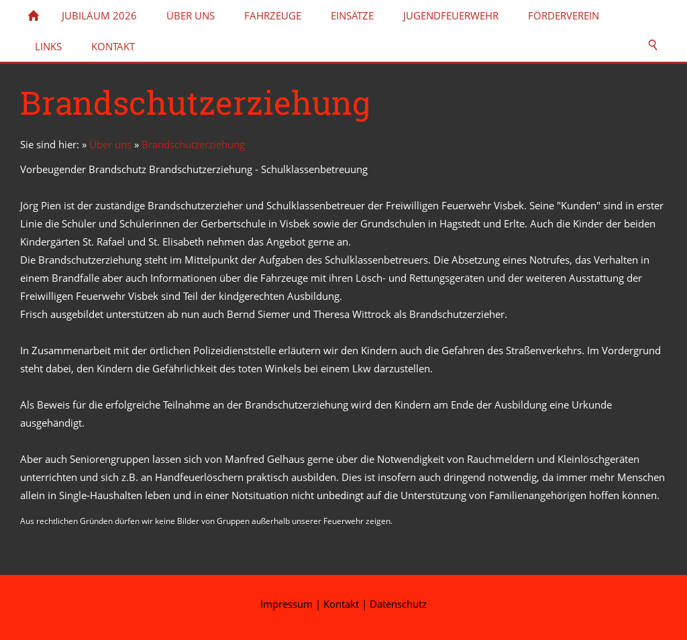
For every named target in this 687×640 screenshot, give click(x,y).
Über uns (110, 144)
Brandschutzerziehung (193, 144)
